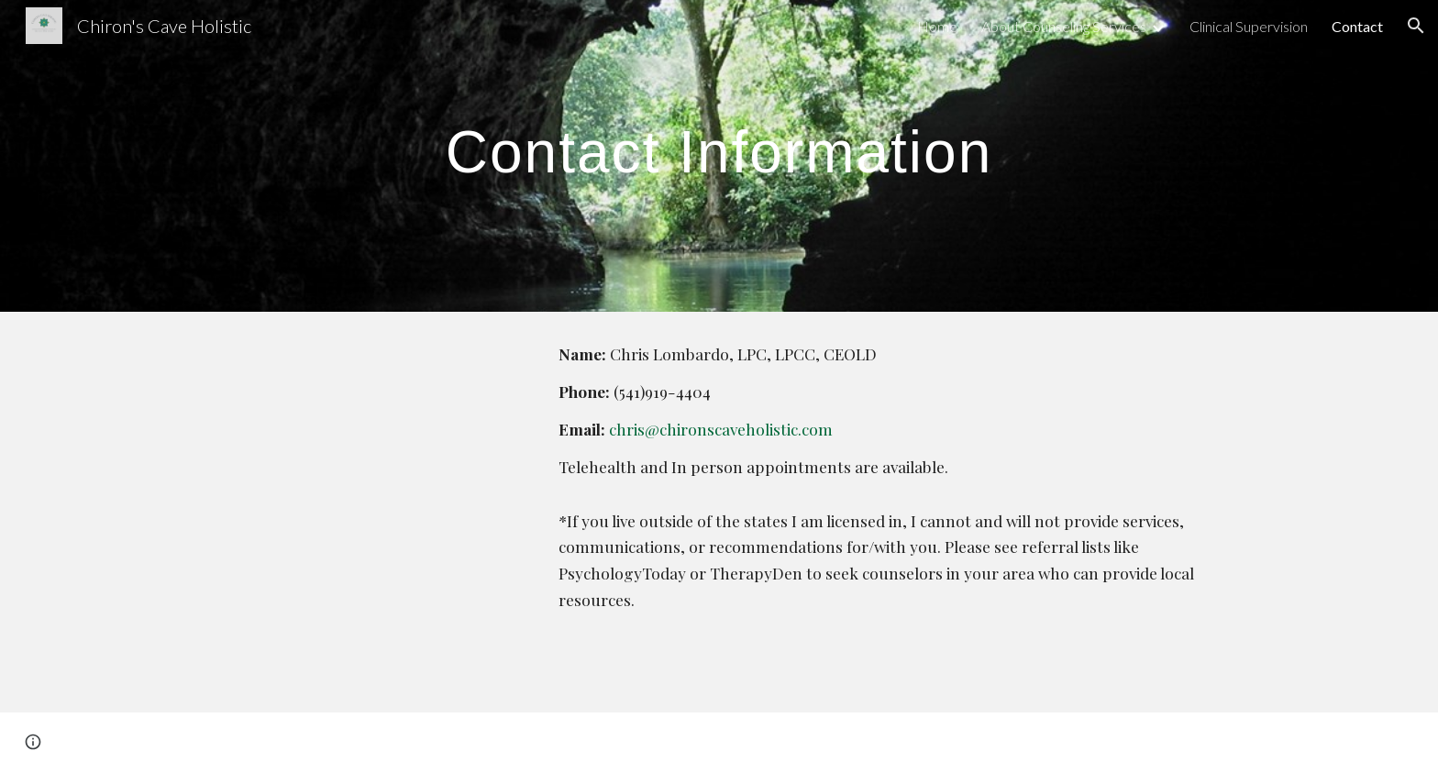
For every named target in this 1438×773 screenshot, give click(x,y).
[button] (1416, 26)
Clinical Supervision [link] (1248, 26)
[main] (719, 142)
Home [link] (937, 26)
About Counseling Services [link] (1063, 26)
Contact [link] (1357, 26)
